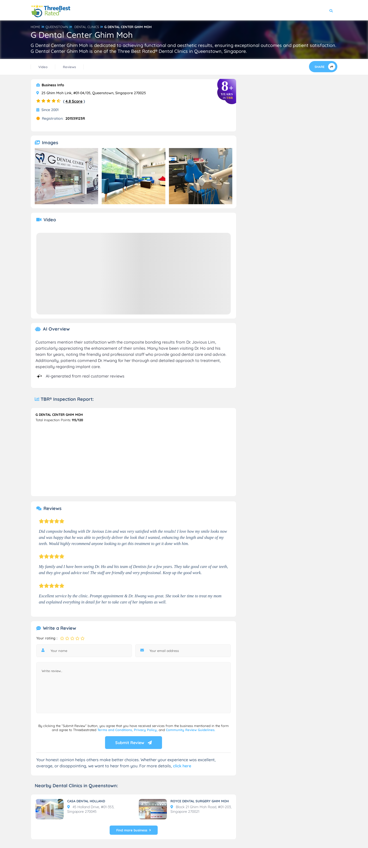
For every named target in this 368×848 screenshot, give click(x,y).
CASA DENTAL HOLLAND (86, 801)
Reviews (69, 67)
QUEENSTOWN (56, 27)
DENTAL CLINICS (86, 27)
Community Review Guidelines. (190, 730)
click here (182, 765)
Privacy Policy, (146, 730)
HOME (35, 27)
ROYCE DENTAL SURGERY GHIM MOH (199, 801)
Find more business (133, 830)
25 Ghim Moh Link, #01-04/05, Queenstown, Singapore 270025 (91, 93)
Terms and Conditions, (115, 730)
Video (43, 67)
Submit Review (133, 742)
